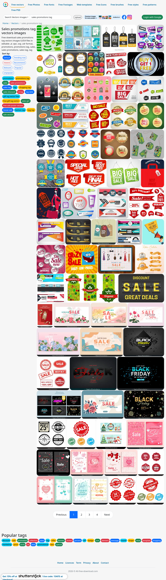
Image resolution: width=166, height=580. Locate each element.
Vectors (15, 23)
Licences (69, 562)
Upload (78, 17)
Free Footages (65, 4)
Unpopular (8, 73)
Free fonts (49, 4)
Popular (18, 67)
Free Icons (101, 4)
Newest (7, 62)
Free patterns (149, 4)
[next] (107, 514)
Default (7, 57)
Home (6, 23)
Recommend (19, 62)
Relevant (7, 67)
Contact (105, 562)
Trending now (20, 57)
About (96, 562)
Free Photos (34, 4)
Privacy (87, 562)
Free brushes (117, 4)
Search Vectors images (16, 17)
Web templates (84, 4)
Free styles (133, 4)
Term (78, 562)
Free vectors (17, 4)
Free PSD (15, 10)
